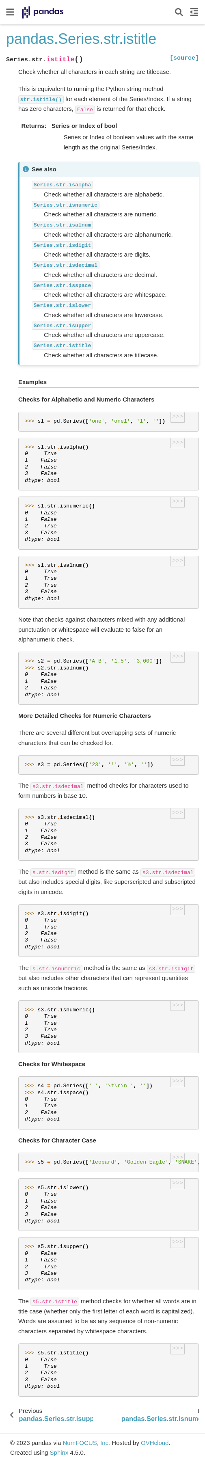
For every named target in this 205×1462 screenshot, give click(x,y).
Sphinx (59, 1452)
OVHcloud (154, 1442)
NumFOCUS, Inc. (86, 1442)
